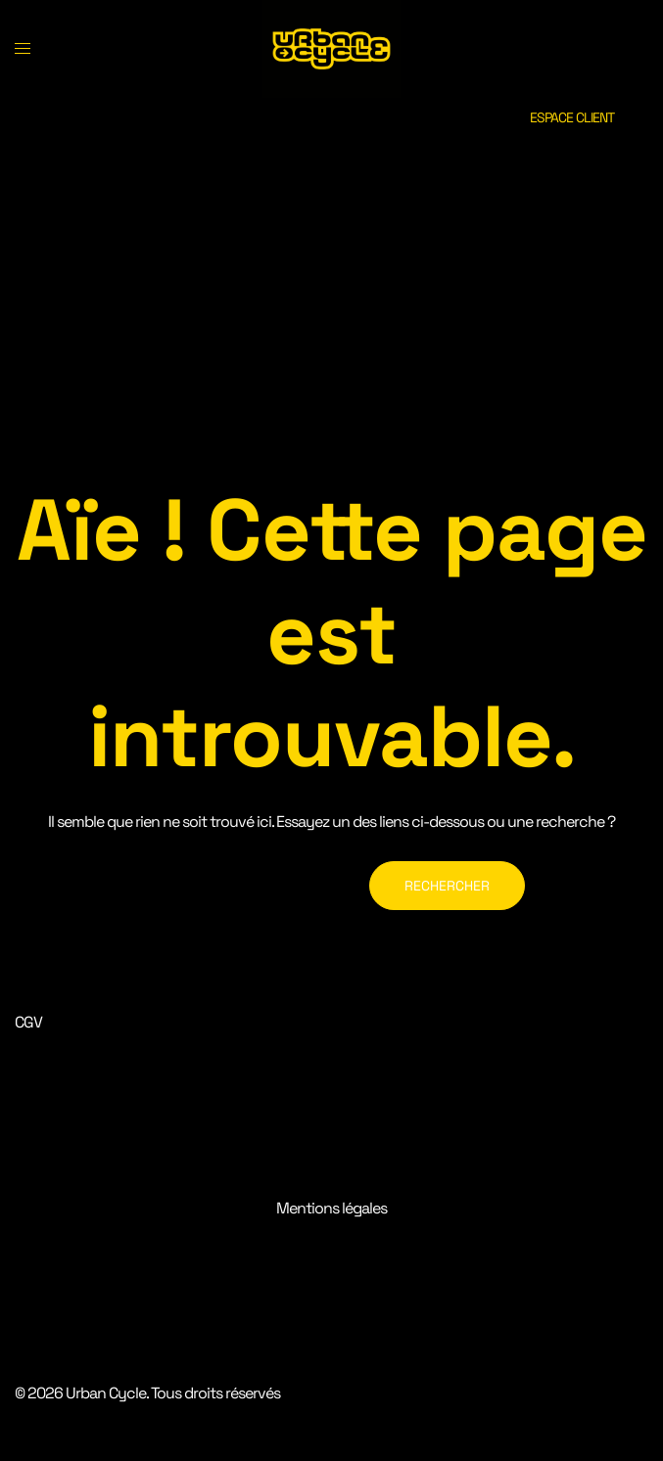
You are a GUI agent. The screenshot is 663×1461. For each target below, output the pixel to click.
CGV (28, 1022)
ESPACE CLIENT (572, 117)
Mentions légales (331, 1208)
